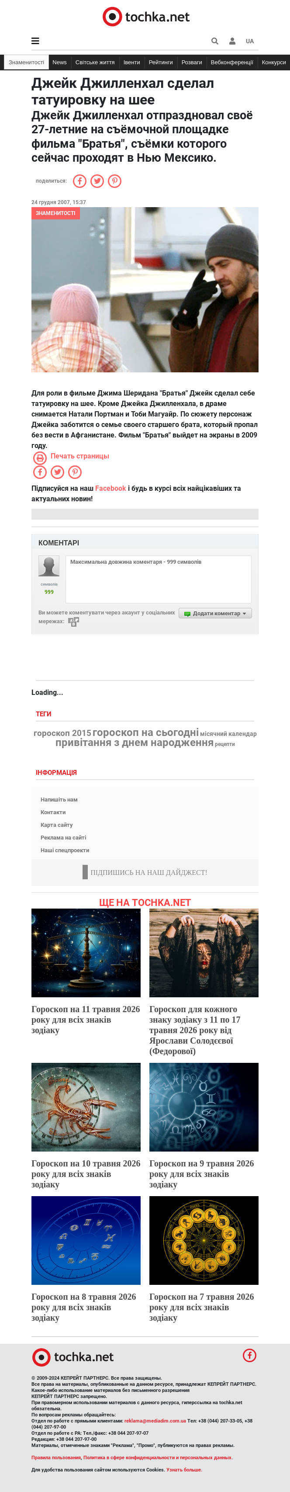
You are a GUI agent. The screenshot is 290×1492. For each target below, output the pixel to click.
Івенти (132, 62)
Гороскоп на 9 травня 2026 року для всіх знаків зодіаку (201, 1174)
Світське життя (95, 62)
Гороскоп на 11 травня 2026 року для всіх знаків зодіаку (85, 1019)
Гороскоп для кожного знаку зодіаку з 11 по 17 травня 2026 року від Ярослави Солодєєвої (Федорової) (195, 1030)
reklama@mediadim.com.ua (155, 1421)
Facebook (110, 488)
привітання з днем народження (134, 742)
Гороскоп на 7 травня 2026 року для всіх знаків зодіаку (201, 1307)
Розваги (192, 62)
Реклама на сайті (63, 837)
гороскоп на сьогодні (146, 732)
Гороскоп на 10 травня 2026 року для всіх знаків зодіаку (86, 1174)
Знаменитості (26, 62)
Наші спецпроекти (65, 850)
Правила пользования (56, 1458)
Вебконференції (232, 62)
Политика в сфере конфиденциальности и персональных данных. (158, 1458)
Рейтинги (161, 62)
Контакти (53, 812)
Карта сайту (57, 825)
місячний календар (228, 734)
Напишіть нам (59, 799)
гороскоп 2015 (62, 733)
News (59, 62)
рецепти (225, 744)
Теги (44, 714)
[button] (232, 41)
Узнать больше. (184, 1470)
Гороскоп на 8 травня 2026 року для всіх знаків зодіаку (83, 1307)
